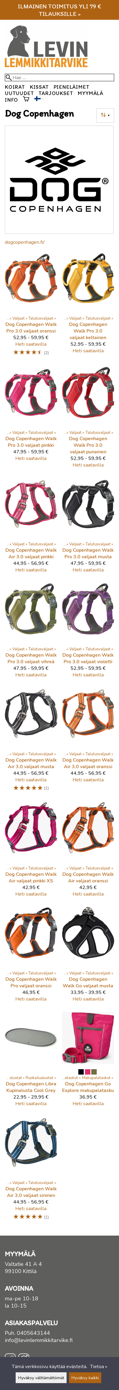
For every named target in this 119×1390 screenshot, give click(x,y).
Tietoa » (98, 1366)
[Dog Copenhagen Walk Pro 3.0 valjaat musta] (88, 528)
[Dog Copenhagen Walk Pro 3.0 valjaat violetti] (88, 633)
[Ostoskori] (26, 99)
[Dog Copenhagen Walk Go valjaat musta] (88, 957)
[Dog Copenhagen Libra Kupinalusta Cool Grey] (31, 1062)
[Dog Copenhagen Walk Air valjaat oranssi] (88, 852)
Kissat (39, 87)
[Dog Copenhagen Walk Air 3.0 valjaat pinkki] (31, 528)
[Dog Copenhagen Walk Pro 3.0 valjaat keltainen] (88, 307)
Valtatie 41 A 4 (23, 1264)
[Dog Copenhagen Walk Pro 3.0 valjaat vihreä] (31, 633)
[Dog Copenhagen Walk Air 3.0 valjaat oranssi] (88, 742)
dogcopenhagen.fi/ (25, 242)
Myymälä (90, 93)
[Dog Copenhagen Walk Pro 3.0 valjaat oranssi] (31, 307)
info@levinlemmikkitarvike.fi (39, 1340)
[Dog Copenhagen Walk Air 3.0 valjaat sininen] (31, 1171)
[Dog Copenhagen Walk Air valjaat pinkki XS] (31, 852)
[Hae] (59, 77)
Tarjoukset (56, 93)
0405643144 (33, 1333)
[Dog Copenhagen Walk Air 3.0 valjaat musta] (31, 742)
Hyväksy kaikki (85, 1378)
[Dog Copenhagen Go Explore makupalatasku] (88, 1062)
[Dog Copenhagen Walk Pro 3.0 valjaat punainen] (88, 419)
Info (11, 100)
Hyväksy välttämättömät (41, 1378)
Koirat (15, 87)
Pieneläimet (71, 87)
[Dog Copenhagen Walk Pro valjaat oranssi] (31, 957)
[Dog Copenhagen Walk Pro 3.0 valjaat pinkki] (31, 419)
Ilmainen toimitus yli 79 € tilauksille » (59, 9)
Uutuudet (19, 93)
